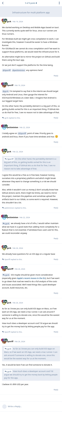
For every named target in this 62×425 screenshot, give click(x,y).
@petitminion (18, 70)
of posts (31, 3)
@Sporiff (7, 70)
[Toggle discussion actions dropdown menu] (59, 3)
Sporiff (10, 159)
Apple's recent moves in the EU (31, 278)
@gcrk (6, 91)
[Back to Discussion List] (2, 3)
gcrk (7, 223)
